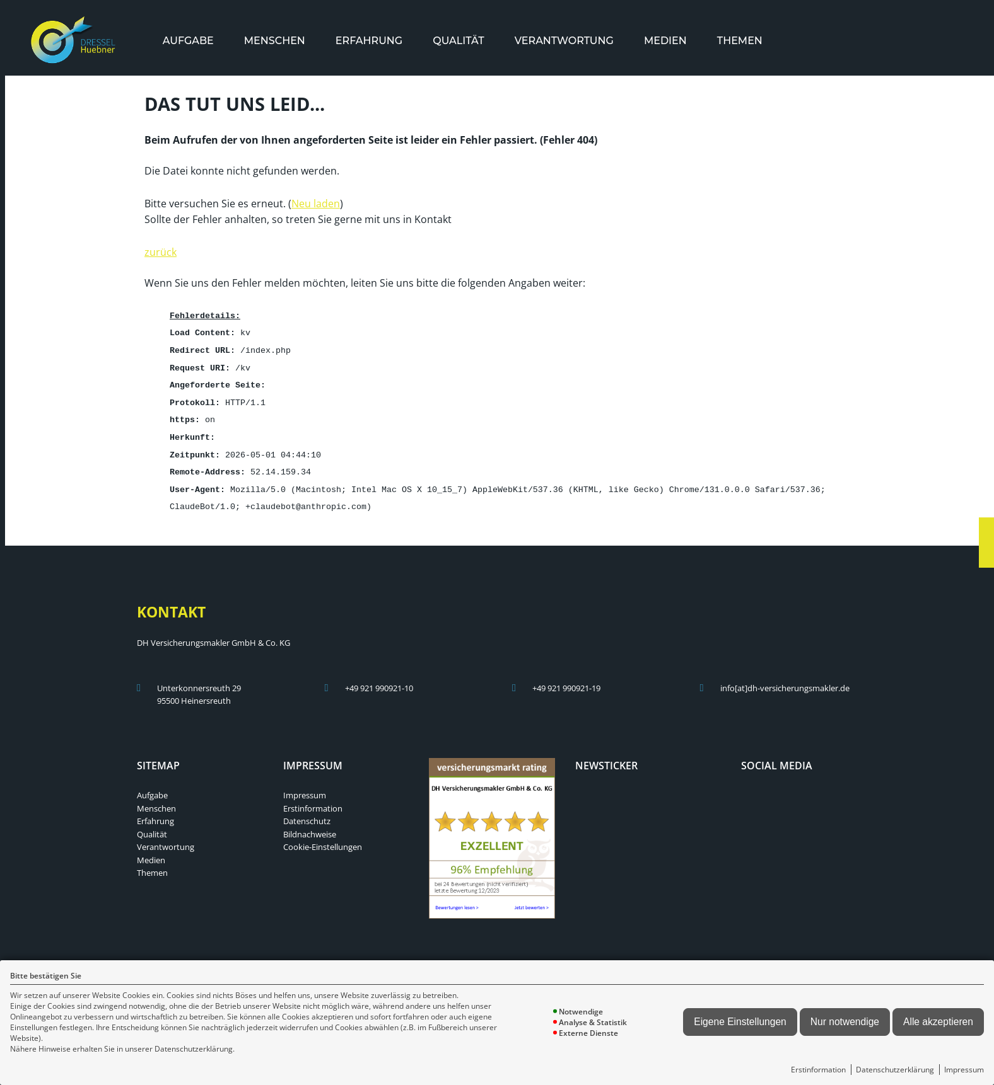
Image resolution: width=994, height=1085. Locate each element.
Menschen (274, 41)
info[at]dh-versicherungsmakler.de (785, 679)
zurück (160, 251)
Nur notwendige (844, 1021)
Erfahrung (369, 41)
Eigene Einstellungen (740, 1021)
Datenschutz (306, 812)
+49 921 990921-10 (379, 679)
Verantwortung (564, 41)
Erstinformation (818, 1069)
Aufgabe (188, 41)
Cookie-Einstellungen (322, 838)
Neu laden (315, 202)
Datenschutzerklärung (895, 1069)
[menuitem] (188, 41)
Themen (740, 41)
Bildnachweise (309, 825)
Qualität (458, 41)
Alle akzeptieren (938, 1021)
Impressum (964, 1069)
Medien (665, 41)
